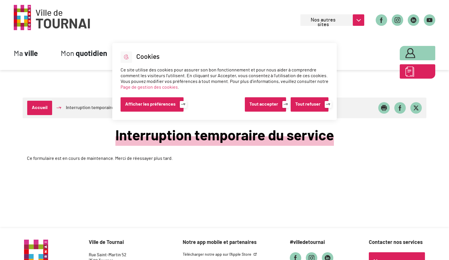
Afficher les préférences (150, 104)
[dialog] (224, 81)
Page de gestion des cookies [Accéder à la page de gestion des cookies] (149, 87)
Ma (26, 53)
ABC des (410, 72)
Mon (84, 53)
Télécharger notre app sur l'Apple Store (217, 255)
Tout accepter (263, 104)
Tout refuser (307, 104)
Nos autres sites (323, 22)
